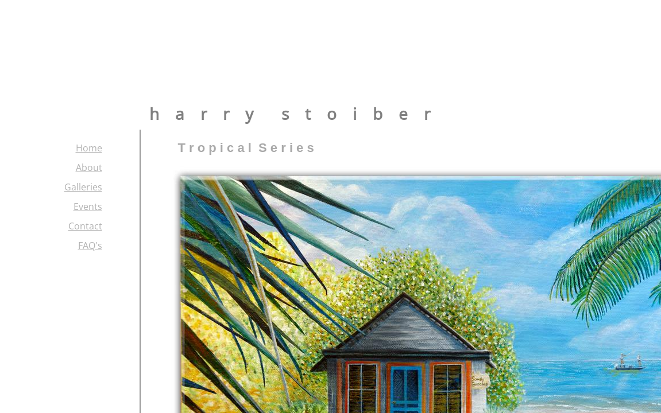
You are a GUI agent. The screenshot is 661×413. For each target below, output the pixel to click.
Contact (85, 226)
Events (88, 206)
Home (89, 148)
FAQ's (90, 245)
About (89, 167)
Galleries (83, 187)
